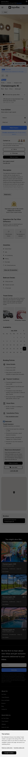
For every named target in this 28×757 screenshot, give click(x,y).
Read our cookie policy (7, 748)
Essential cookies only (19, 748)
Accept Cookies (9, 753)
